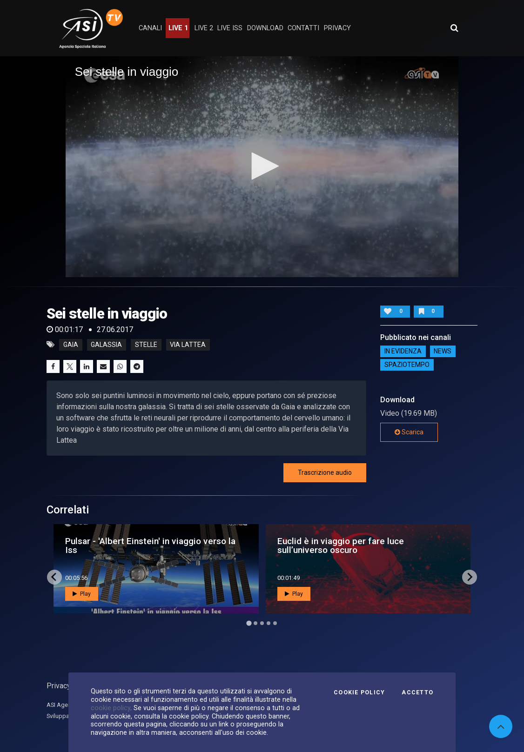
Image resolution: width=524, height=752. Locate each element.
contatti (303, 28)
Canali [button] (150, 28)
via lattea (188, 344)
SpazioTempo (407, 365)
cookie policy (110, 708)
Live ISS (229, 28)
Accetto (417, 692)
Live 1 (178, 28)
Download (265, 28)
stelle (146, 344)
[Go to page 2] (255, 623)
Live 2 (204, 28)
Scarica (409, 432)
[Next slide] (469, 577)
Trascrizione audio (325, 472)
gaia (70, 344)
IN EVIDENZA (403, 351)
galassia (106, 344)
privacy (337, 28)
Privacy (59, 685)
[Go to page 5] (275, 623)
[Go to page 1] (248, 623)
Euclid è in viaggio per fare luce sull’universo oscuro (340, 545)
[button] (262, 166)
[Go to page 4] (268, 623)
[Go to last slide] (54, 577)
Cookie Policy (359, 692)
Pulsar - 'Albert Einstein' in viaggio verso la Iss (150, 545)
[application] (262, 166)
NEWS (442, 351)
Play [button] (82, 594)
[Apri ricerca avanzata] (454, 28)
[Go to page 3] (262, 623)
